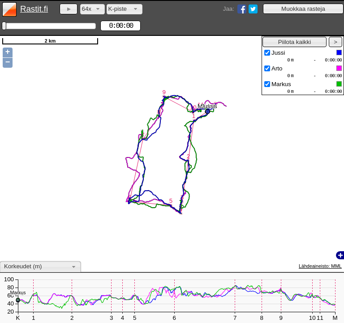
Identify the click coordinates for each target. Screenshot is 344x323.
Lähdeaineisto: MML (320, 266)
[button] (303, 9)
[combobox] (92, 9)
